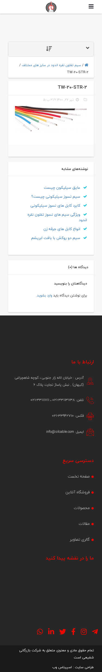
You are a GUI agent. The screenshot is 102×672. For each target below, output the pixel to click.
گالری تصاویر (80, 556)
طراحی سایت (84, 667)
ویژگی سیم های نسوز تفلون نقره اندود (57, 217)
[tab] (51, 49)
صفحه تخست (79, 493)
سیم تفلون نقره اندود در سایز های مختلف (51, 65)
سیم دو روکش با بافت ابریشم (59, 237)
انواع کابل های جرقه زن (65, 228)
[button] (51, 49)
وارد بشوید (44, 295)
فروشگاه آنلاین (78, 508)
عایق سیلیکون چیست (65, 187)
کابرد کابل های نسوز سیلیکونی (58, 205)
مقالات (84, 540)
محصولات (82, 524)
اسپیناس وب (62, 667)
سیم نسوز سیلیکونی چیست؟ (59, 196)
